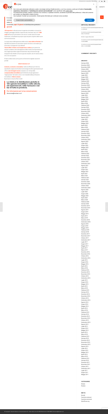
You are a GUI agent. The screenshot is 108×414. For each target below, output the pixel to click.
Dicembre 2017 (85, 234)
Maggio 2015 (84, 284)
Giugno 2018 (84, 226)
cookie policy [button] (69, 11)
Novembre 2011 (85, 364)
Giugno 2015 (84, 282)
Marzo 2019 (84, 218)
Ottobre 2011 (85, 366)
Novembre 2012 (85, 342)
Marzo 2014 (84, 310)
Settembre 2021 (85, 163)
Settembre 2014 (85, 300)
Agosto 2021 (84, 165)
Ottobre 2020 (85, 185)
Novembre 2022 (85, 135)
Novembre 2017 (85, 236)
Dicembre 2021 (85, 157)
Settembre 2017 (85, 240)
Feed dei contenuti (86, 397)
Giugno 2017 (84, 244)
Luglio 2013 (84, 326)
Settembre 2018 (85, 222)
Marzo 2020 (84, 199)
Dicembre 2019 (85, 205)
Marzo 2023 (84, 127)
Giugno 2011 (84, 372)
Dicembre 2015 (85, 272)
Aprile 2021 (84, 173)
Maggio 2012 (84, 352)
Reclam (83, 386)
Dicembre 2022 (85, 133)
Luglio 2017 (84, 242)
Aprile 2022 (84, 149)
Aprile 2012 (84, 354)
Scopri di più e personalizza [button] (24, 20)
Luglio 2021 (84, 167)
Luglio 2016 (84, 260)
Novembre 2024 (85, 87)
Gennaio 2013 (85, 338)
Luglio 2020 (84, 191)
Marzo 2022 (84, 151)
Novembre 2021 (85, 159)
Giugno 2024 (84, 97)
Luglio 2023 (84, 119)
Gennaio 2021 (85, 179)
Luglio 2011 (84, 370)
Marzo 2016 (84, 268)
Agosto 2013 (84, 324)
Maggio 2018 (84, 228)
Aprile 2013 (84, 332)
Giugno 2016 (84, 262)
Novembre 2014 (85, 296)
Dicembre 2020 (85, 181)
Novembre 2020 (85, 183)
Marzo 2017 (84, 250)
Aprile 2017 (84, 248)
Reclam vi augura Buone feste (87, 36)
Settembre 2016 (85, 258)
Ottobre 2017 (85, 238)
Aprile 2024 (84, 101)
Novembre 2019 (85, 207)
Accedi (83, 395)
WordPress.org (85, 401)
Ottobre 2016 (85, 256)
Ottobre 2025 (85, 69)
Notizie (83, 384)
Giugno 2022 (84, 145)
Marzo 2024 (84, 103)
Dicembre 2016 (85, 252)
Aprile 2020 (84, 197)
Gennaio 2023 (85, 131)
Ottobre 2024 (85, 89)
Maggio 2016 (84, 264)
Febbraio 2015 (85, 290)
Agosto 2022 (84, 141)
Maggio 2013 (84, 330)
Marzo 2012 (84, 356)
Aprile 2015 (84, 286)
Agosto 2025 (84, 73)
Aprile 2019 (84, 216)
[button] (93, 4)
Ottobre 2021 (85, 161)
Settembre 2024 (85, 91)
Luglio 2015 (84, 280)
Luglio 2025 (84, 75)
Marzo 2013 (84, 334)
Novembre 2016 (85, 254)
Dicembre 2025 (85, 65)
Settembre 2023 (85, 115)
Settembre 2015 (85, 278)
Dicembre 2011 (85, 362)
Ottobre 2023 (85, 113)
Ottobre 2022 (85, 137)
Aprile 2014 (84, 308)
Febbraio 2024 (85, 105)
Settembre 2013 (85, 322)
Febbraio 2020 (85, 201)
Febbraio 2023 (85, 129)
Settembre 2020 (85, 187)
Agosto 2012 (84, 346)
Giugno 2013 (84, 328)
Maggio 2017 (84, 246)
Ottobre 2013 (85, 320)
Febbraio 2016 (85, 270)
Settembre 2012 (85, 344)
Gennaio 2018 (85, 232)
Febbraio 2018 (85, 230)
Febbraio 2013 (85, 336)
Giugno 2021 (84, 169)
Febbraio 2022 (85, 153)
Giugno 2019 (84, 211)
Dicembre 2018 (85, 220)
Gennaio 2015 (85, 292)
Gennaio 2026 (85, 63)
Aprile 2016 (84, 266)
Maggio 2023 (84, 123)
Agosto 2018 (84, 224)
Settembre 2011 (85, 368)
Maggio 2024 (84, 99)
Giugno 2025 (84, 77)
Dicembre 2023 (85, 109)
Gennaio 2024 (85, 107)
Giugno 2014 (84, 304)
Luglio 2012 (84, 348)
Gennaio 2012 (85, 360)
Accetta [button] (89, 20)
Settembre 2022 (85, 139)
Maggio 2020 (84, 195)
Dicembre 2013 (85, 316)
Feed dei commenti (86, 399)
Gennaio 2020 (85, 203)
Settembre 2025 (85, 71)
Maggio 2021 (84, 171)
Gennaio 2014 (85, 314)
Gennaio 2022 (85, 155)
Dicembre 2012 (85, 340)
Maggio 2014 (84, 306)
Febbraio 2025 (85, 81)
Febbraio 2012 (85, 358)
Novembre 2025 (85, 67)
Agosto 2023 (84, 117)
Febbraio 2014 (85, 312)
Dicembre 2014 (85, 294)
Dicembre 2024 (85, 85)
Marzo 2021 (84, 175)
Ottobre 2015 (85, 276)
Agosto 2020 (84, 189)
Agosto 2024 (84, 93)
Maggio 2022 (84, 147)
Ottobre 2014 (85, 298)
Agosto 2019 (84, 209)
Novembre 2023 (85, 111)
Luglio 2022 (84, 143)
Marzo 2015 (84, 288)
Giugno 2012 (84, 350)
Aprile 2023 (84, 125)
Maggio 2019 (84, 213)
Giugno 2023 (84, 121)
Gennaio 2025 (85, 83)
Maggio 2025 (84, 79)
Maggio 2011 (84, 374)
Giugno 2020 (84, 193)
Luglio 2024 (84, 95)
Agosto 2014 (84, 302)
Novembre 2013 (85, 318)
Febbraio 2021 (85, 177)
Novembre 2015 (85, 274)
